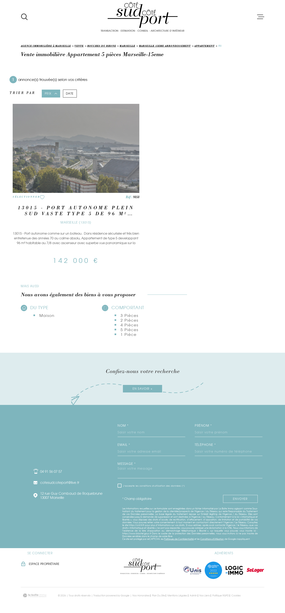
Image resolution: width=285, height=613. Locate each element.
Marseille (127, 46)
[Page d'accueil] (142, 17)
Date (70, 93)
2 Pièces (129, 320)
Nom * (123, 425)
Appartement (204, 46)
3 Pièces (129, 315)
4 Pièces (129, 325)
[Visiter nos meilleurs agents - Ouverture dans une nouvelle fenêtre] (213, 570)
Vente (79, 46)
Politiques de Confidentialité (179, 539)
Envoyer (240, 498)
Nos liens (204, 595)
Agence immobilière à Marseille (46, 46)
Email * (124, 444)
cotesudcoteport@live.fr (59, 482)
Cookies (236, 595)
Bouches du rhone (101, 46)
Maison (46, 315)
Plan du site (158, 595)
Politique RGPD (220, 595)
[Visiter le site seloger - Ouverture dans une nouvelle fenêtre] (255, 570)
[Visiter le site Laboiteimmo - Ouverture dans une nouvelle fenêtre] (34, 595)
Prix (51, 93)
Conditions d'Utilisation (212, 539)
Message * (127, 463)
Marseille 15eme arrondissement (165, 46)
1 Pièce (128, 334)
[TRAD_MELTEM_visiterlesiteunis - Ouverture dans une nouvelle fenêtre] (192, 570)
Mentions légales (177, 595)
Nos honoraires (141, 595)
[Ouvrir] (24, 16)
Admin (193, 595)
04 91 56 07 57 (51, 471)
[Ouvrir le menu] (260, 16)
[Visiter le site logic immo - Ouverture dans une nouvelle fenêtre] (234, 570)
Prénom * (203, 425)
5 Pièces (129, 329)
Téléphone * (205, 444)
